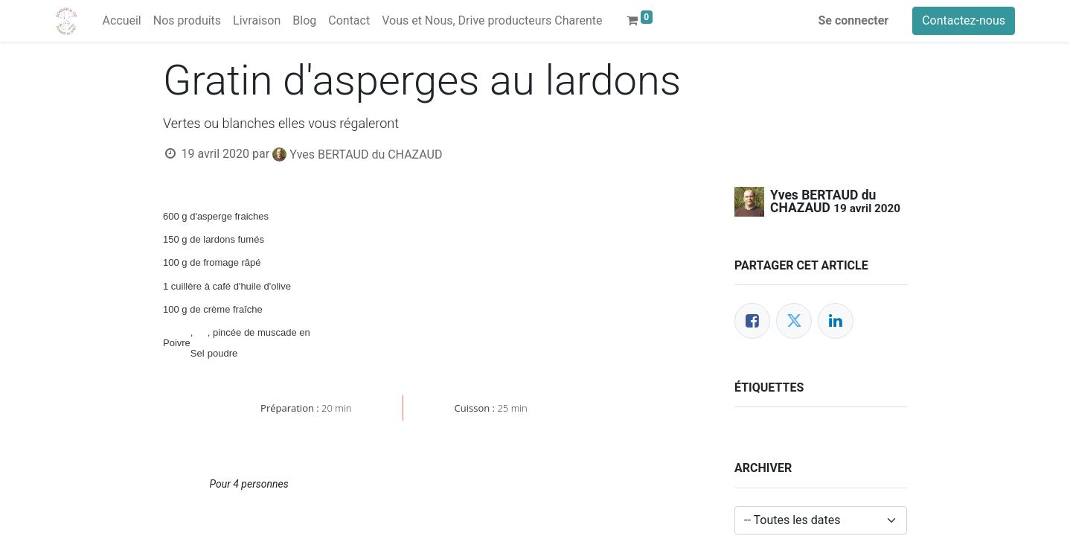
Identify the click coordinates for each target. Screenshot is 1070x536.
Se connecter (853, 20)
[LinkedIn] (835, 321)
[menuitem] (121, 21)
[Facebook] (752, 321)
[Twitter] (794, 321)
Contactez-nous (963, 20)
